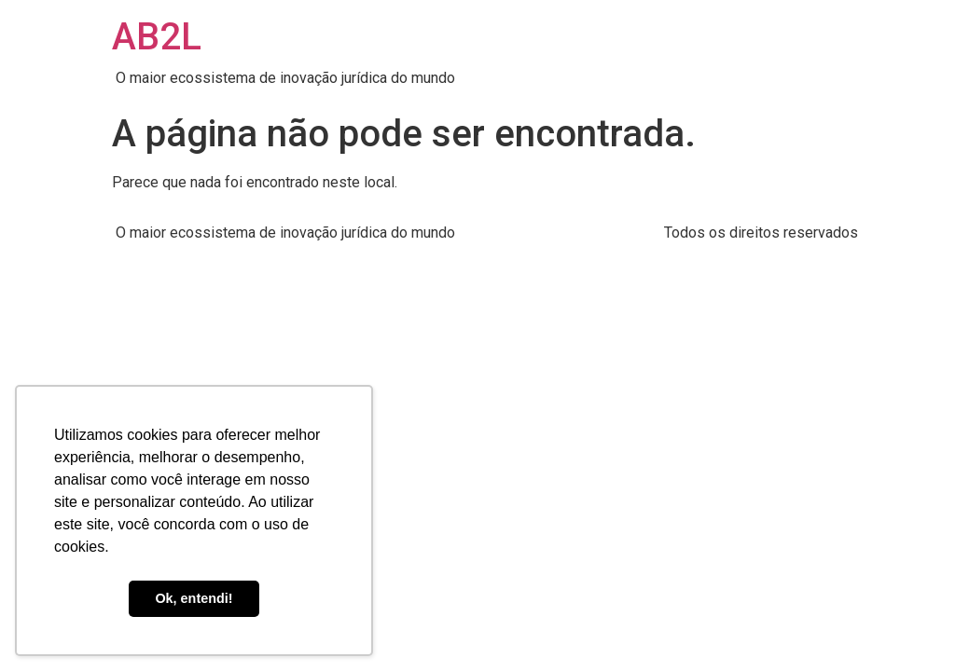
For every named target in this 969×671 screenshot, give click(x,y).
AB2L (156, 37)
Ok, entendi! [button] (193, 598)
